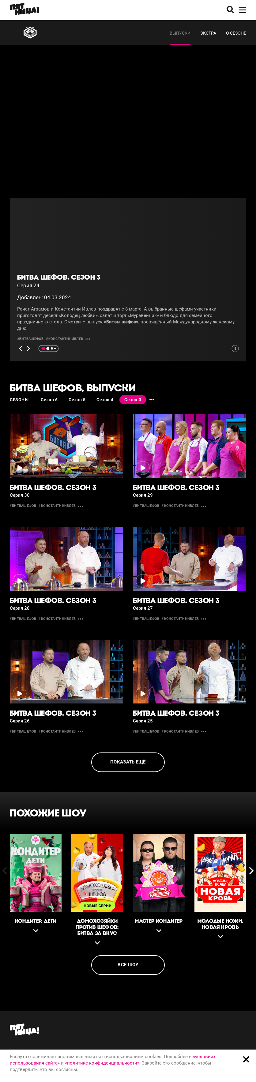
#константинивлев (64, 339)
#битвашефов (30, 339)
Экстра (208, 33)
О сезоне (236, 33)
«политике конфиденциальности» (102, 1063)
